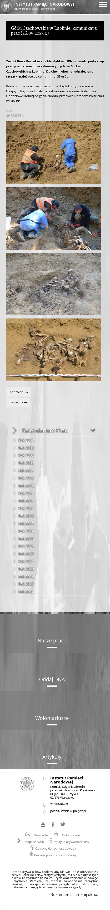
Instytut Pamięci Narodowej (51, 6)
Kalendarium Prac (44, 430)
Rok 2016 (26, 516)
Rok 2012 (26, 485)
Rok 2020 (26, 546)
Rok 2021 (26, 553)
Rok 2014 (26, 500)
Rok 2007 (26, 455)
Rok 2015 (26, 508)
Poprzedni (15, 390)
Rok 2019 (26, 538)
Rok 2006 (26, 447)
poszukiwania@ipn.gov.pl (68, 811)
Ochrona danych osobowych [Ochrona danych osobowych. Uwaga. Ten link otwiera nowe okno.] (55, 848)
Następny (15, 401)
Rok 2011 (26, 478)
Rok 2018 (26, 531)
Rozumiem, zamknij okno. (74, 894)
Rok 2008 (26, 462)
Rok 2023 (26, 569)
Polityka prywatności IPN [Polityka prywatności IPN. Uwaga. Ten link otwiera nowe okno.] (71, 842)
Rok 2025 (26, 584)
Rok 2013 (26, 493)
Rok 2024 (26, 576)
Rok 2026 (26, 591)
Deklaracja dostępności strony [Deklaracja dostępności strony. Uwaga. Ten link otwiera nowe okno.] (55, 855)
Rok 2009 (26, 470)
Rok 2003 (26, 440)
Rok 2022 (26, 561)
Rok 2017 (26, 523)
